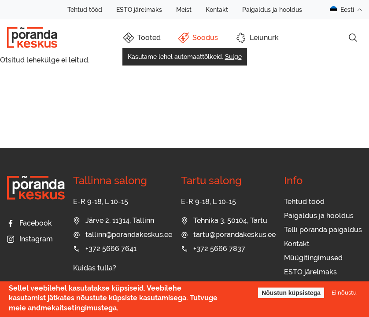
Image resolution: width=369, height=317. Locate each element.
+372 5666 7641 (105, 248)
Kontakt (217, 9)
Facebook (29, 223)
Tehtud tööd (84, 9)
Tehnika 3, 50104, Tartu (224, 220)
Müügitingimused (313, 258)
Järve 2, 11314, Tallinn (113, 220)
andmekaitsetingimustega (72, 308)
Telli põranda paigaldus (323, 230)
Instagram (30, 239)
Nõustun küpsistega (291, 292)
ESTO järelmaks (139, 9)
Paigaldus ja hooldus (272, 9)
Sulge (233, 56)
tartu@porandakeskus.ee (228, 234)
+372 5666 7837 (213, 248)
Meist (184, 9)
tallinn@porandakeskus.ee (122, 234)
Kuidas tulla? (94, 268)
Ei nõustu (344, 292)
